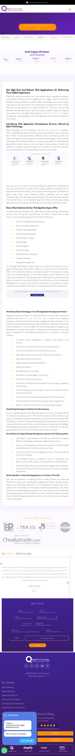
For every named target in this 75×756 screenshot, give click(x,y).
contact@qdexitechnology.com (39, 2)
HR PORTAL (55, 733)
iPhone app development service (35, 318)
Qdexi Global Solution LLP (52, 113)
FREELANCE (55, 740)
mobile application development (48, 130)
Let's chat (27, 741)
